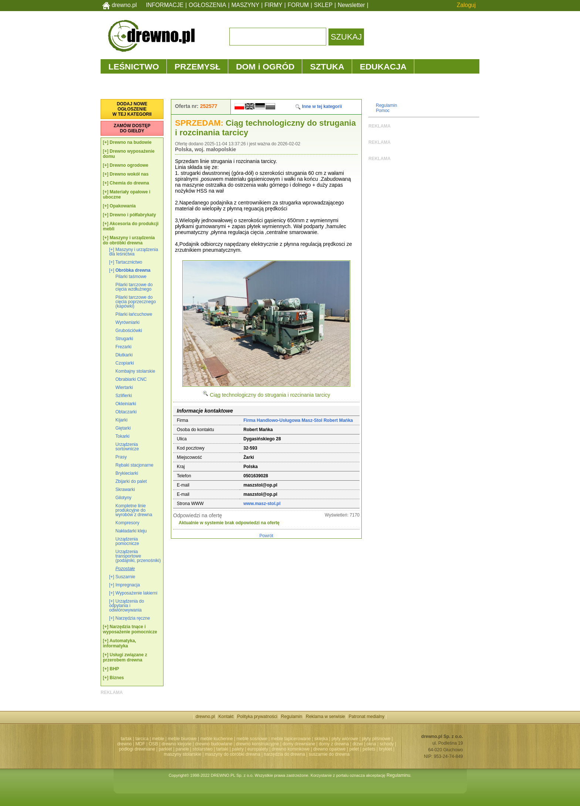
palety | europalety (250, 749)
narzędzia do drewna (284, 754)
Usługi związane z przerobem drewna (125, 657)
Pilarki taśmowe (130, 276)
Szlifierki (123, 395)
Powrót (266, 535)
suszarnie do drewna (329, 754)
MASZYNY (245, 5)
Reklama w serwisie (325, 716)
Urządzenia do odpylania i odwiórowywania (126, 606)
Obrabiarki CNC (131, 379)
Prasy (121, 457)
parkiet (165, 749)
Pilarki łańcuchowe (133, 314)
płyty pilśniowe (376, 738)
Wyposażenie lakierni (136, 593)
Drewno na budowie (130, 142)
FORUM (298, 5)
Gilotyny (123, 497)
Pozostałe (125, 568)
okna (371, 743)
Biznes (116, 677)
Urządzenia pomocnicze (127, 541)
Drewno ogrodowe (128, 165)
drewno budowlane (214, 743)
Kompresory (127, 522)
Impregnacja (127, 584)
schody (387, 743)
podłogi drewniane (137, 749)
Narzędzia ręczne (132, 618)
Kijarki (121, 420)
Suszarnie (125, 576)
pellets (368, 749)
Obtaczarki (125, 411)
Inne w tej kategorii (318, 106)
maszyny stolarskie (182, 754)
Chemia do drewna (129, 183)
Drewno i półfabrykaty (132, 214)
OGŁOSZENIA (207, 5)
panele (182, 749)
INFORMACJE (164, 5)
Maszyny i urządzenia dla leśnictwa (133, 252)
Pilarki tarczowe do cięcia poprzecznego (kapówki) (135, 302)
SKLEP (323, 5)
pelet (354, 749)
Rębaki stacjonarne (134, 465)
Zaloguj (466, 5)
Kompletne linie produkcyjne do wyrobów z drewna (133, 510)
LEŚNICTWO (133, 66)
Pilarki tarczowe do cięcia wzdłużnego (134, 287)
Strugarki (124, 338)
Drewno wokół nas (128, 174)
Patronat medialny (367, 716)
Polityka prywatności (257, 716)
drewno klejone (177, 743)
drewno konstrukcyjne (257, 743)
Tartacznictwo (128, 262)
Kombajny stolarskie (135, 371)
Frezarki (123, 346)
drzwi (358, 743)
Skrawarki (125, 489)
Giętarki (123, 428)
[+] (105, 142)
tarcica (141, 738)
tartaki (222, 749)
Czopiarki (124, 363)
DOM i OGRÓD (265, 66)
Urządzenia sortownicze (127, 446)
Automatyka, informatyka (119, 643)
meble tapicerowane (290, 738)
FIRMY (273, 5)
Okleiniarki (125, 403)
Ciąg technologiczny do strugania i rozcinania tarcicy (266, 395)
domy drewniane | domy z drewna (316, 743)
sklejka (321, 738)
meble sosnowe (251, 738)
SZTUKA (327, 66)
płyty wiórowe (344, 738)
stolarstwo (203, 749)
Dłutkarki (124, 355)
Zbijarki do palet (131, 481)
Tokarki (122, 436)
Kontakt (226, 716)
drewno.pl (124, 5)
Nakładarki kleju (131, 531)
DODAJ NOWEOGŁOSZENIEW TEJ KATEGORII (132, 109)
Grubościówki (128, 330)
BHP (114, 668)
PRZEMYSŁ (197, 66)
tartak (126, 738)
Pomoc (383, 110)
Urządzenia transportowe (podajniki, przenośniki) (138, 556)
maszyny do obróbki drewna (232, 754)
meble (158, 738)
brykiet (385, 749)
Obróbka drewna (133, 270)
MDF (140, 743)
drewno (124, 743)
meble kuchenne (216, 738)
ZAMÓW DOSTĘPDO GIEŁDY (132, 128)
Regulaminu (398, 775)
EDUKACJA (383, 66)
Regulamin (386, 105)
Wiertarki (124, 387)
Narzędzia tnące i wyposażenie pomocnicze (130, 629)
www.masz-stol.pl (261, 503)
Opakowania (122, 206)
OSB (153, 743)
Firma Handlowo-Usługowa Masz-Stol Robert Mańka (298, 420)
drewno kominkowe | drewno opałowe (309, 749)
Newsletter (351, 5)
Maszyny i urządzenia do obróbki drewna (129, 240)
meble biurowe (182, 738)
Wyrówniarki (127, 322)
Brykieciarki (126, 473)
